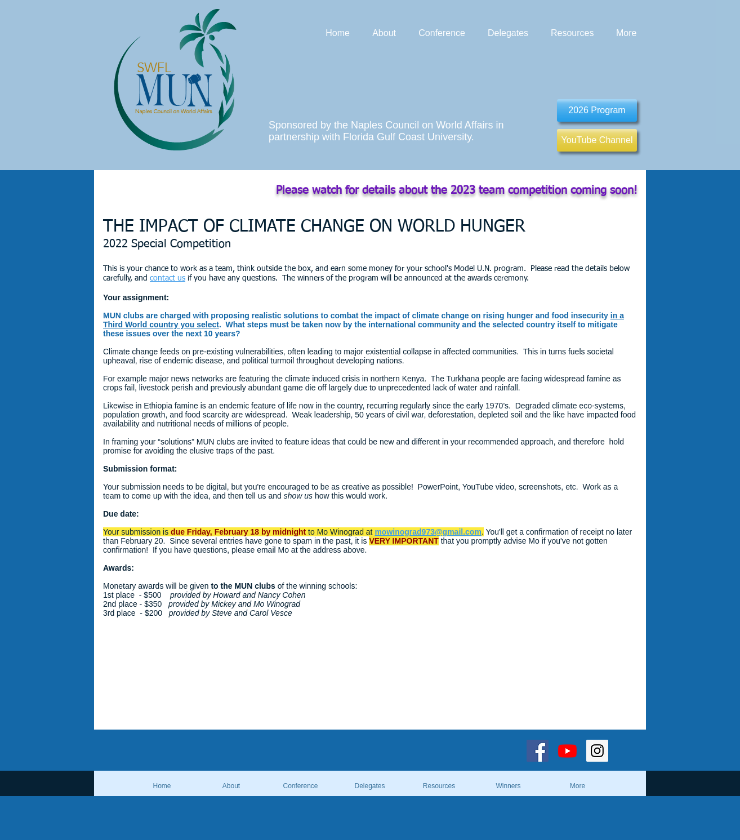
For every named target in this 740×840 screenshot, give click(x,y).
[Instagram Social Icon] (597, 751)
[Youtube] (567, 751)
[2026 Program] (597, 110)
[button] (508, 786)
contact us (167, 278)
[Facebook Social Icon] (538, 751)
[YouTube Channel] (597, 140)
